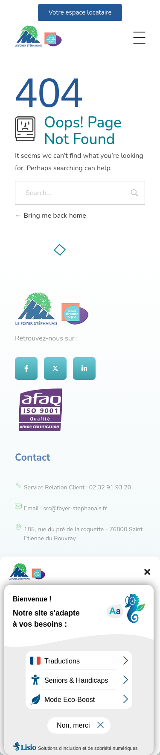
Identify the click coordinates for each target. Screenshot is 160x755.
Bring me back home (50, 215)
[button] (147, 571)
